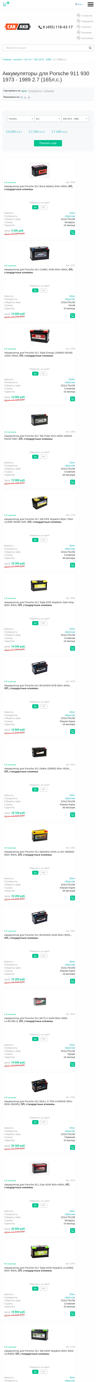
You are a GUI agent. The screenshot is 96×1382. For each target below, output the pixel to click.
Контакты (27, 1295)
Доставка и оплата (36, 1291)
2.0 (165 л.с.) (14, 130)
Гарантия (57, 1291)
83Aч (42, 212)
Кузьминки (84, 32)
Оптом (84, 1291)
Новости (11, 1295)
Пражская (83, 26)
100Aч (42, 295)
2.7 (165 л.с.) (59, 130)
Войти (80, 4)
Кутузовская (84, 37)
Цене (23, 90)
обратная (40, 215)
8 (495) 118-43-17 (60, 27)
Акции (71, 1291)
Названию (46, 90)
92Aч (89, 295)
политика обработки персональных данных (55, 1325)
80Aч (89, 212)
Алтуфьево (84, 15)
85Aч (42, 461)
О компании (13, 1291)
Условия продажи (48, 1324)
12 (21, 96)
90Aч (89, 461)
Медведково (85, 21)
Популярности (34, 90)
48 (28, 96)
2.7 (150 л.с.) (37, 130)
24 (25, 96)
